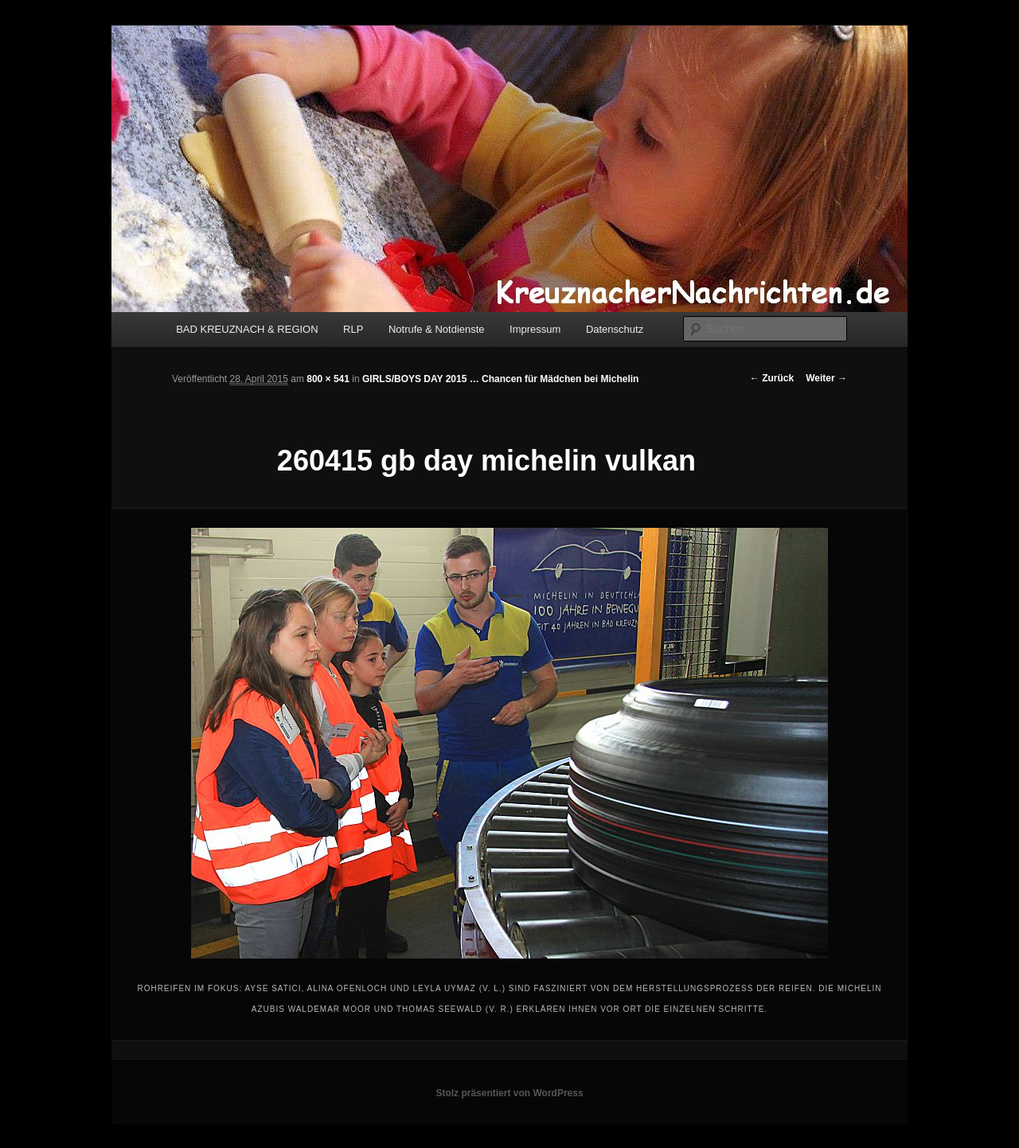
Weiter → (826, 378)
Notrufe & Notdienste (436, 329)
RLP (353, 329)
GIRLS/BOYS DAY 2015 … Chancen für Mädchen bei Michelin (500, 379)
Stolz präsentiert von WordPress (509, 1093)
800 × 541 (327, 379)
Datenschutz (614, 329)
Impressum (535, 329)
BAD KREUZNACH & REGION (247, 329)
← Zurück (772, 378)
